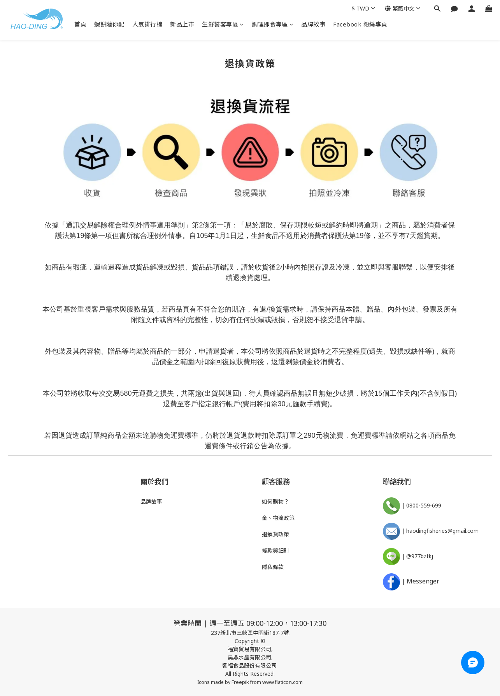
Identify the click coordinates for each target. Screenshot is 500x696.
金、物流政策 (278, 518)
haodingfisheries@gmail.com (442, 530)
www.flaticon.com (282, 681)
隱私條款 (273, 567)
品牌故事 (313, 24)
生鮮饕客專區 (223, 24)
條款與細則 (275, 550)
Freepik (240, 681)
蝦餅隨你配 (109, 24)
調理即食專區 (273, 24)
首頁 (80, 24)
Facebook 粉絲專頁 (360, 24)
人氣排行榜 (147, 24)
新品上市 (182, 24)
